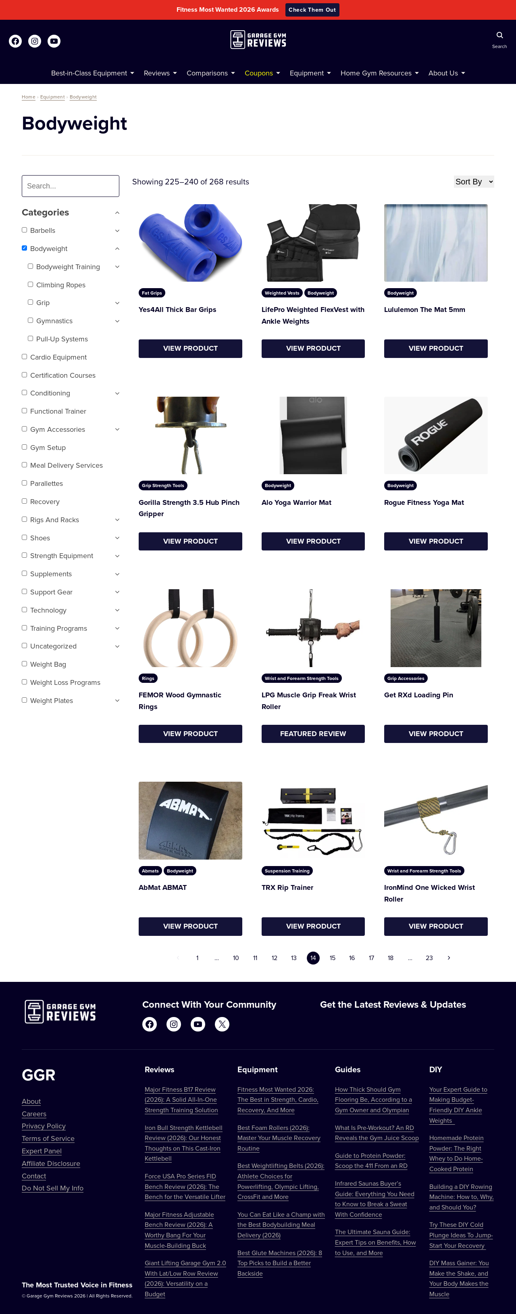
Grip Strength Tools (163, 485)
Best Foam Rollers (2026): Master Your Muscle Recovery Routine (278, 1138)
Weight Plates (47, 700)
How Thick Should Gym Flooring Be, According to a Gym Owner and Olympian (373, 1099)
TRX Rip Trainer (287, 887)
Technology (44, 610)
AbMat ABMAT (163, 887)
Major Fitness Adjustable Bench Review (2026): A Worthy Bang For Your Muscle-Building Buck (179, 1230)
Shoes (36, 538)
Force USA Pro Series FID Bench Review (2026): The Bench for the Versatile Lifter (185, 1186)
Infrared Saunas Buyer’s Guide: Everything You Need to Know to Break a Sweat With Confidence (374, 1199)
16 (352, 957)
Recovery (41, 501)
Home (28, 96)
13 (294, 957)
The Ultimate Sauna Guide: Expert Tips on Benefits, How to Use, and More (375, 1242)
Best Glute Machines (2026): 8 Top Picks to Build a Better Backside (279, 1263)
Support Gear (47, 592)
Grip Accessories (405, 678)
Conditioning (46, 393)
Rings (148, 678)
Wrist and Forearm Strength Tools (302, 678)
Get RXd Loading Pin (418, 695)
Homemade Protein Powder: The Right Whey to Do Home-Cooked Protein (456, 1153)
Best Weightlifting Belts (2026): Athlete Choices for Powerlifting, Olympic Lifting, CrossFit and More (281, 1181)
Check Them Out (312, 10)
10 (236, 957)
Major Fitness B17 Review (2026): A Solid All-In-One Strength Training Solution (181, 1099)
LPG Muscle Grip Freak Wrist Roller (309, 701)
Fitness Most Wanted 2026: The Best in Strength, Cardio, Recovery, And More (277, 1099)
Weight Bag (44, 664)
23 (429, 957)
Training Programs (54, 628)
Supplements (47, 574)
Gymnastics (50, 321)
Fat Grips (152, 292)
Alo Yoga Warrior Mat (296, 502)
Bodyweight (83, 96)
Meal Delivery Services (62, 465)
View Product (190, 348)
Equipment (52, 96)
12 (274, 957)
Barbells (38, 230)
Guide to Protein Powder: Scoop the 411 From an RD (371, 1160)
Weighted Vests (282, 292)
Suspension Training (287, 870)
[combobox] (74, 186)
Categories (70, 212)
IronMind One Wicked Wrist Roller (429, 893)
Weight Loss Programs (61, 682)
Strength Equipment (57, 555)
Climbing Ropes (56, 285)
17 (371, 957)
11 (255, 957)
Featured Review (313, 733)
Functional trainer (54, 411)
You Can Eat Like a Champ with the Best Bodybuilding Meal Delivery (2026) (281, 1224)
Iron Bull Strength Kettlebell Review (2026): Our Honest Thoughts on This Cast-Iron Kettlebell (184, 1143)
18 (390, 957)
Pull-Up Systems (58, 339)
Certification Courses (59, 375)
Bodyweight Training (64, 267)
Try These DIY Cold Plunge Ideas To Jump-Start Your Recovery (461, 1234)
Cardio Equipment (54, 357)
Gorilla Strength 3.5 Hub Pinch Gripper (189, 508)
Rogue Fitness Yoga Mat (424, 502)
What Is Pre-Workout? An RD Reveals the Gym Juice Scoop (377, 1132)
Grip (39, 302)
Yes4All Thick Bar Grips (177, 309)
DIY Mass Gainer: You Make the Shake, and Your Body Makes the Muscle (459, 1278)
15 (332, 957)
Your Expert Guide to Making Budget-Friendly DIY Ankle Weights (458, 1105)
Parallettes (42, 483)
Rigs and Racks (50, 520)
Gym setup (44, 447)
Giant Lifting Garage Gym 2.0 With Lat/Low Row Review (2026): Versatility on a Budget (185, 1278)
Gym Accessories (53, 429)
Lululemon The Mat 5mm (424, 309)
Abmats (150, 870)
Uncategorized (49, 646)
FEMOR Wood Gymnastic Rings (180, 701)
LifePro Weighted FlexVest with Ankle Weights (313, 315)
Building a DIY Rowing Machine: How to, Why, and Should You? (461, 1196)
